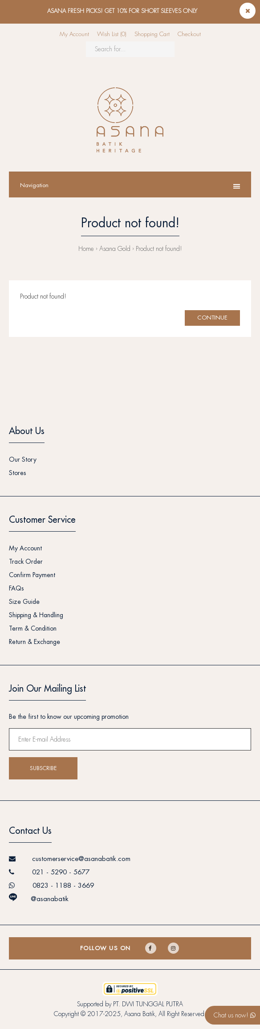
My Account (74, 34)
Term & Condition (33, 628)
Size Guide (24, 602)
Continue (212, 317)
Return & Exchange (34, 642)
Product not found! (159, 249)
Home (86, 249)
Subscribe (43, 768)
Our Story (23, 459)
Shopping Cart (152, 34)
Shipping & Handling (36, 615)
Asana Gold (114, 249)
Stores (17, 473)
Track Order (26, 561)
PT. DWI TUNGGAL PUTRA (148, 1004)
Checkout (189, 34)
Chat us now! (235, 1015)
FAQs (16, 588)
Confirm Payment (32, 575)
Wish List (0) (111, 34)
